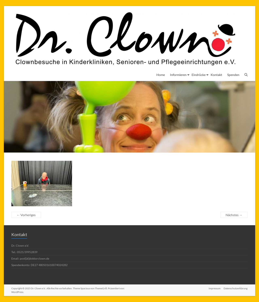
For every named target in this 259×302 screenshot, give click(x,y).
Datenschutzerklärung (236, 288)
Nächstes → (234, 215)
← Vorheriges (26, 215)
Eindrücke (199, 75)
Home (160, 75)
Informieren (178, 75)
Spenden (233, 75)
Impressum (215, 288)
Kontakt (216, 75)
